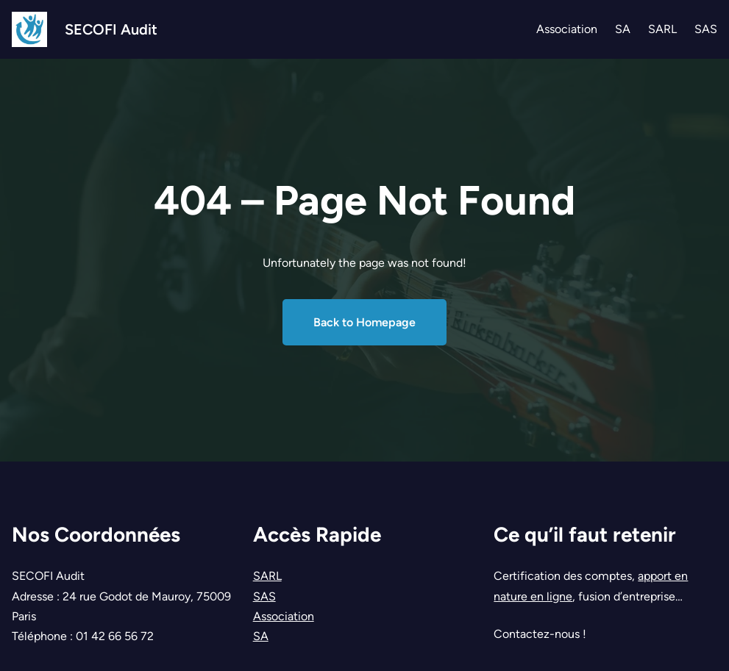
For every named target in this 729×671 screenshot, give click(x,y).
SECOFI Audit (111, 29)
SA (261, 636)
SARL (267, 576)
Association (283, 616)
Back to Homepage (364, 322)
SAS (264, 596)
